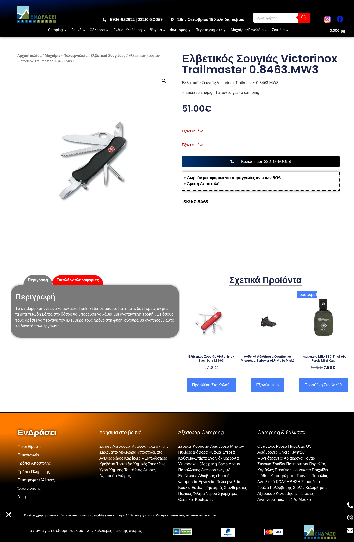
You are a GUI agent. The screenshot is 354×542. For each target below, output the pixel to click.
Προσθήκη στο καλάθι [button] (211, 385)
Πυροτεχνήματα (210, 30)
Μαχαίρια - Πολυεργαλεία (66, 56)
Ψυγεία (157, 30)
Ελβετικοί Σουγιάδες (108, 56)
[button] (163, 80)
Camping (57, 30)
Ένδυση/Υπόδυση (129, 30)
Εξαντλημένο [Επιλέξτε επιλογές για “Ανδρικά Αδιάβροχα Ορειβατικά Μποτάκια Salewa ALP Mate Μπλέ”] (267, 385)
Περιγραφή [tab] (38, 280)
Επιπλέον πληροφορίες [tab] (78, 280)
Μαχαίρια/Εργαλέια (249, 30)
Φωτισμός (180, 30)
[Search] (304, 18)
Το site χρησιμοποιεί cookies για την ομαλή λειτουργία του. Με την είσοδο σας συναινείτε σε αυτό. (120, 515)
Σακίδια (280, 30)
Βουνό (78, 30)
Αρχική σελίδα (29, 56)
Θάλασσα (99, 30)
